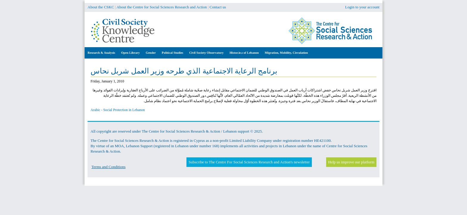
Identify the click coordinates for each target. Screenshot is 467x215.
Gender (151, 52)
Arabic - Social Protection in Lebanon (118, 110)
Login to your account (362, 7)
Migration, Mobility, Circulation (286, 52)
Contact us (218, 7)
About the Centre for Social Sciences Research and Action (161, 7)
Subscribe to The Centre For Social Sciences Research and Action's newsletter (249, 162)
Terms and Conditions (108, 167)
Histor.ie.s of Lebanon (244, 52)
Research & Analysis (101, 52)
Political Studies (172, 52)
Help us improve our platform (351, 162)
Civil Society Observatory (206, 52)
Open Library (130, 52)
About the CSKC (101, 7)
